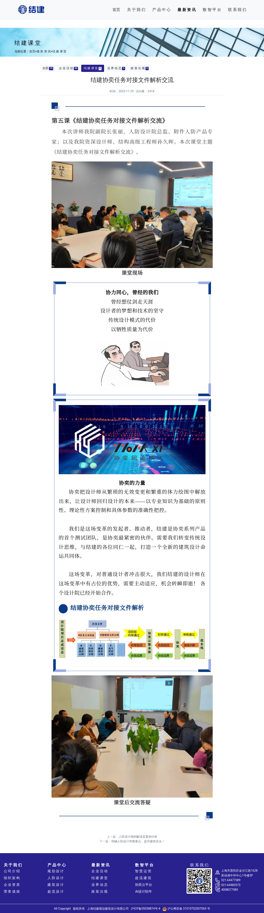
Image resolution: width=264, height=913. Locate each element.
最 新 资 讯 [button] (186, 9)
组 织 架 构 (12, 878)
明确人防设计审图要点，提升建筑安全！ (138, 841)
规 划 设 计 (55, 871)
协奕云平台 (143, 885)
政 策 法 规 (139, 68)
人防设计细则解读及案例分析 (138, 836)
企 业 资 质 (12, 885)
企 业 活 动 (68, 68)
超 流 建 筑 (143, 878)
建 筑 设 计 (55, 885)
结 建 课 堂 (59, 51)
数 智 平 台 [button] (212, 9)
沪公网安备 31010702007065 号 (186, 908)
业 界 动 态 (116, 68)
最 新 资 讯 (44, 51)
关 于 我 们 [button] (136, 9)
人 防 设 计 (55, 878)
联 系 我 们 (237, 9)
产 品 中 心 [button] (161, 9)
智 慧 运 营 (143, 871)
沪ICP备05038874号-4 (145, 908)
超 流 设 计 (55, 891)
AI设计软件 (143, 891)
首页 (116, 9)
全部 (47, 68)
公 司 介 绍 (12, 871)
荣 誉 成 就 (12, 891)
